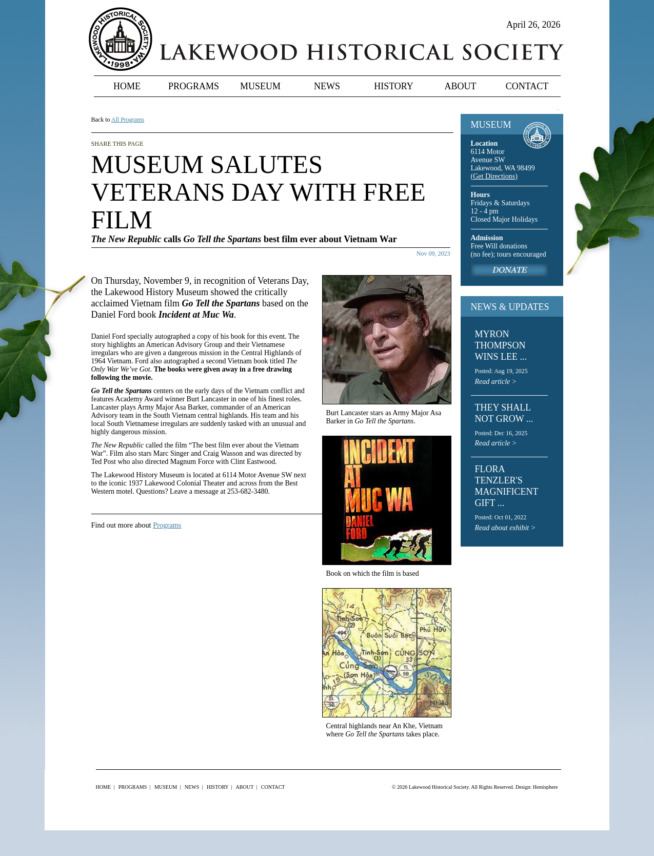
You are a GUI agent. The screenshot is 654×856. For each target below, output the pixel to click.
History (393, 86)
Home (127, 86)
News (327, 86)
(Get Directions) (494, 176)
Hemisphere (545, 787)
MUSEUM (491, 125)
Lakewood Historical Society (439, 787)
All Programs (127, 119)
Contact (527, 86)
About (461, 86)
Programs (193, 86)
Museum (260, 86)
